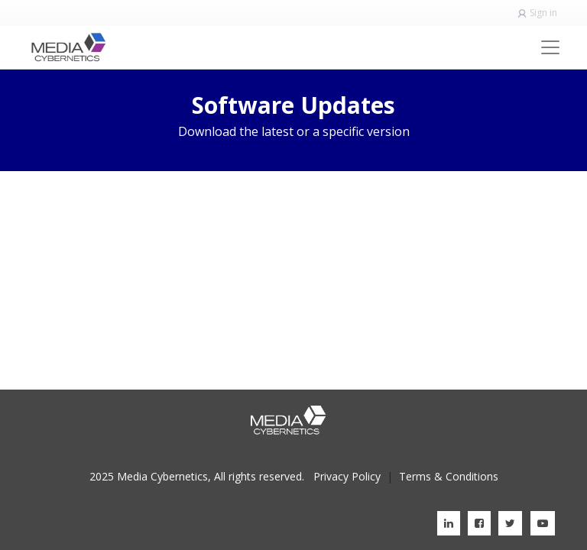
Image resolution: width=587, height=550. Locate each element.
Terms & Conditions (448, 476)
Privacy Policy (347, 476)
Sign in (543, 12)
